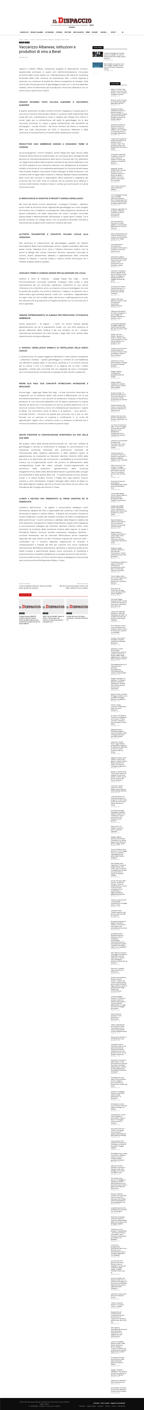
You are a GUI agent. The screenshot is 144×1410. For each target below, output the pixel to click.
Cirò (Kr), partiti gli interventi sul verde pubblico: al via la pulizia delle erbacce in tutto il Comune (119, 225)
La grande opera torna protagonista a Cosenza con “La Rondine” (119, 1209)
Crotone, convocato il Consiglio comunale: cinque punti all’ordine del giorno (118, 640)
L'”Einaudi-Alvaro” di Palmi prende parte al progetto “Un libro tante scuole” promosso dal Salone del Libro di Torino (119, 801)
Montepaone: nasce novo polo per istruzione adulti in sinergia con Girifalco (119, 1106)
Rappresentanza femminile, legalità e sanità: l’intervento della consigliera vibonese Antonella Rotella (119, 733)
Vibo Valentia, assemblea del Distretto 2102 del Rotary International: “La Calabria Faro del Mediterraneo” (119, 1332)
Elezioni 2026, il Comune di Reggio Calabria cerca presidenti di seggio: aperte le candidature (119, 696)
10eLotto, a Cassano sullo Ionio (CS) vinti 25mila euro (117, 970)
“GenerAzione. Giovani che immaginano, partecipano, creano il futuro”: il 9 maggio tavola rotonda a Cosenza (118, 1119)
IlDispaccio (82, 1406)
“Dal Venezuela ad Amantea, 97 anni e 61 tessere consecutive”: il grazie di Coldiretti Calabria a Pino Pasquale (119, 456)
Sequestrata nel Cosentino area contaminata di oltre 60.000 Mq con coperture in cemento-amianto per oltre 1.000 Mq (118, 1317)
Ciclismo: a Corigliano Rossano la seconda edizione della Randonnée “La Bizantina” (118, 1095)
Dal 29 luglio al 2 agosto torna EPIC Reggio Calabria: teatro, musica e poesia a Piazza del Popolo (114, 66)
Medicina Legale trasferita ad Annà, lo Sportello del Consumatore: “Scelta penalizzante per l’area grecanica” (118, 552)
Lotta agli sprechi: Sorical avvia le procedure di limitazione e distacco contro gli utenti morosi (119, 248)
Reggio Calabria (91, 1406)
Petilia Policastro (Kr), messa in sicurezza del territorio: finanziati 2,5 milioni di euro (118, 407)
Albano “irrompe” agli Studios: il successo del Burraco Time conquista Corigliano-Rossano (119, 91)
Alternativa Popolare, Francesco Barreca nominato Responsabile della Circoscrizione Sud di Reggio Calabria (119, 1220)
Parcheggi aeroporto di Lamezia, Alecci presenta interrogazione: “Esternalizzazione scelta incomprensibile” (119, 669)
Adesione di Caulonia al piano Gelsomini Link (118, 1381)
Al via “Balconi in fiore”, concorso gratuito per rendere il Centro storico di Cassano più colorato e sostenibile (119, 629)
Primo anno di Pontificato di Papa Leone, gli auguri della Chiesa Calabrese (118, 591)
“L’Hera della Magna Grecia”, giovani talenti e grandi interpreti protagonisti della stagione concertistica (119, 497)
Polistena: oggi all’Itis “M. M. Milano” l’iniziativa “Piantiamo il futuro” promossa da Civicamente (119, 212)
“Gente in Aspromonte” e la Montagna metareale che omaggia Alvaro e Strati (119, 902)
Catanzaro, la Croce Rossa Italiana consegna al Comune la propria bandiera (119, 363)
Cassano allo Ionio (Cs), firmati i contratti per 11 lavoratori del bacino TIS (77, 618)
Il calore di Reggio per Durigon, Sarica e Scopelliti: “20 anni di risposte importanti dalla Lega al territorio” (114, 55)
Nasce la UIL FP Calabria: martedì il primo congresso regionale (117, 829)
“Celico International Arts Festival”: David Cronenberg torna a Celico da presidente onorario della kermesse (119, 1028)
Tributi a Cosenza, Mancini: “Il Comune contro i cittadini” (117, 1304)
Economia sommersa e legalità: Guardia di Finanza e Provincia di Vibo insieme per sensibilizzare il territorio (119, 925)
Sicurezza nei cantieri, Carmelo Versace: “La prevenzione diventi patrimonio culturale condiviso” (118, 290)
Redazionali (98, 47)
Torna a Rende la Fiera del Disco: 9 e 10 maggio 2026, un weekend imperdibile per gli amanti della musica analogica (119, 854)
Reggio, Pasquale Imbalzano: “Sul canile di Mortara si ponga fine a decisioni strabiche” (119, 1372)
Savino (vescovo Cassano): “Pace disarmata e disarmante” (116, 1016)
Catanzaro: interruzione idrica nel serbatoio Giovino (118, 1295)
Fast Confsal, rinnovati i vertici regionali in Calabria (118, 187)
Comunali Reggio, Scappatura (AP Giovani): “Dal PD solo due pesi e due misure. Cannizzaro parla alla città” (119, 602)
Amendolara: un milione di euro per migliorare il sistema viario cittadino (118, 1389)
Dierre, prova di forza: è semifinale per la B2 (119, 1038)
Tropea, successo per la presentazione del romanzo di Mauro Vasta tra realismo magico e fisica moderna (119, 352)
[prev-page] (20, 628)
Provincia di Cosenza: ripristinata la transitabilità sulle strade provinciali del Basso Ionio (119, 484)
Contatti (96, 1403)
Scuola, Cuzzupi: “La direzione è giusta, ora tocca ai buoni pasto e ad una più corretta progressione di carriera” (119, 396)
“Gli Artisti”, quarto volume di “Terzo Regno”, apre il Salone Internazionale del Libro (119, 788)
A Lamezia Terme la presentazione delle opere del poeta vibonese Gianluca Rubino (117, 1361)
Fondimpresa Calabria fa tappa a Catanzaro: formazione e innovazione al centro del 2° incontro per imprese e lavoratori (119, 566)
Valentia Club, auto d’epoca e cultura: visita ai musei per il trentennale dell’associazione (119, 302)
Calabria (26, 39)
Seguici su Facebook (118, 1403)
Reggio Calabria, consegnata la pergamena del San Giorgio (117, 374)
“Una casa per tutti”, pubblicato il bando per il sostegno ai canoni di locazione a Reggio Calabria (118, 1144)
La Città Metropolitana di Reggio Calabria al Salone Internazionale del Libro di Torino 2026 (119, 326)
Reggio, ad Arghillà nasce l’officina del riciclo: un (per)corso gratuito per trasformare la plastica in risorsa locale (119, 510)
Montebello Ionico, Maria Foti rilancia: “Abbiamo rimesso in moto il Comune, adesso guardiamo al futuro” (119, 1157)
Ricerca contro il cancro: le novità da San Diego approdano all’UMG (119, 101)
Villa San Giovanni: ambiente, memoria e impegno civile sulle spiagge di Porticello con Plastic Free (118, 1169)
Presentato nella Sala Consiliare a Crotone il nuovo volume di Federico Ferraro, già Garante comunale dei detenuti (118, 159)
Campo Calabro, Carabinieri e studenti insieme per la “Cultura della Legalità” (118, 384)
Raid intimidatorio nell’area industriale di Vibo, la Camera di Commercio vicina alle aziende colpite (118, 523)
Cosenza (32, 39)
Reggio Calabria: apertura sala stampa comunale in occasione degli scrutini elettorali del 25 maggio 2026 (118, 840)
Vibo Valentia (121, 1406)
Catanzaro (100, 1406)
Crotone (113, 1406)
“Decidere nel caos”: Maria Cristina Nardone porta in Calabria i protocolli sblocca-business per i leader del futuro (119, 1082)
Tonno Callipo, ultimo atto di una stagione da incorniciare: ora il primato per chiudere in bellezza (119, 579)
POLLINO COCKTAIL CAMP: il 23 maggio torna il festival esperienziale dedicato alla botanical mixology (118, 1132)
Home (21, 39)
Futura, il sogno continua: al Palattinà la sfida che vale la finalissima (118, 707)
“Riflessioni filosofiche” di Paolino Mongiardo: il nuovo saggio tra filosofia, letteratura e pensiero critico (118, 315)
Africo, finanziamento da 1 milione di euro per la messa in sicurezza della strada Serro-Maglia (119, 236)
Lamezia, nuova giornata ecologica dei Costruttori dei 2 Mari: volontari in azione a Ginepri (119, 444)
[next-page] (23, 628)
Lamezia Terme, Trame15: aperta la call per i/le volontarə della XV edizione (118, 913)
